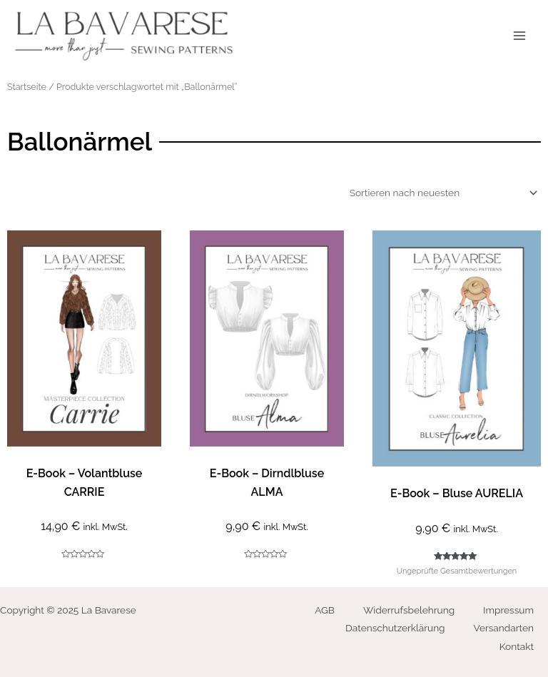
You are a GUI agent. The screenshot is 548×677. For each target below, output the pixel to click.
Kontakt (516, 646)
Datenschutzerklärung (395, 627)
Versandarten (504, 627)
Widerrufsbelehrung (409, 610)
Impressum (508, 610)
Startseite (26, 86)
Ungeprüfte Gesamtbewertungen (457, 571)
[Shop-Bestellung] (441, 192)
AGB (325, 610)
